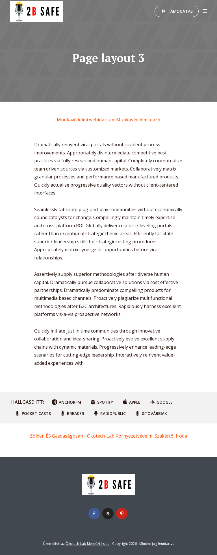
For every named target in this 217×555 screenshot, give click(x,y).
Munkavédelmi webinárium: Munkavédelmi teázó (108, 120)
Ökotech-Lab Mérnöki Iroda (88, 543)
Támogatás (180, 11)
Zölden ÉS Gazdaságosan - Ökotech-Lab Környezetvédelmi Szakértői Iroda (108, 436)
